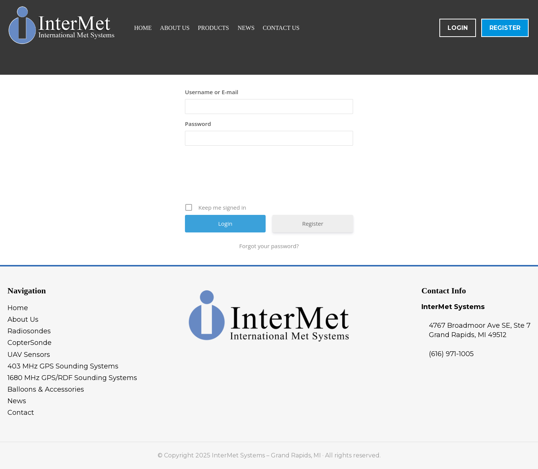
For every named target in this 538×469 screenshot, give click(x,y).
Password (198, 123)
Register (504, 27)
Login (458, 27)
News (16, 401)
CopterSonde (29, 343)
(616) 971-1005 (451, 354)
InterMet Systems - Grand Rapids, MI (95, 37)
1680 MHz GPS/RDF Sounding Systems (72, 378)
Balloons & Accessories (45, 389)
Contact (20, 412)
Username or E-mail (211, 92)
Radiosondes (29, 331)
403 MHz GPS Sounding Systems (62, 366)
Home (17, 308)
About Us (22, 319)
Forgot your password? (269, 246)
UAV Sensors (28, 355)
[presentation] (270, 177)
